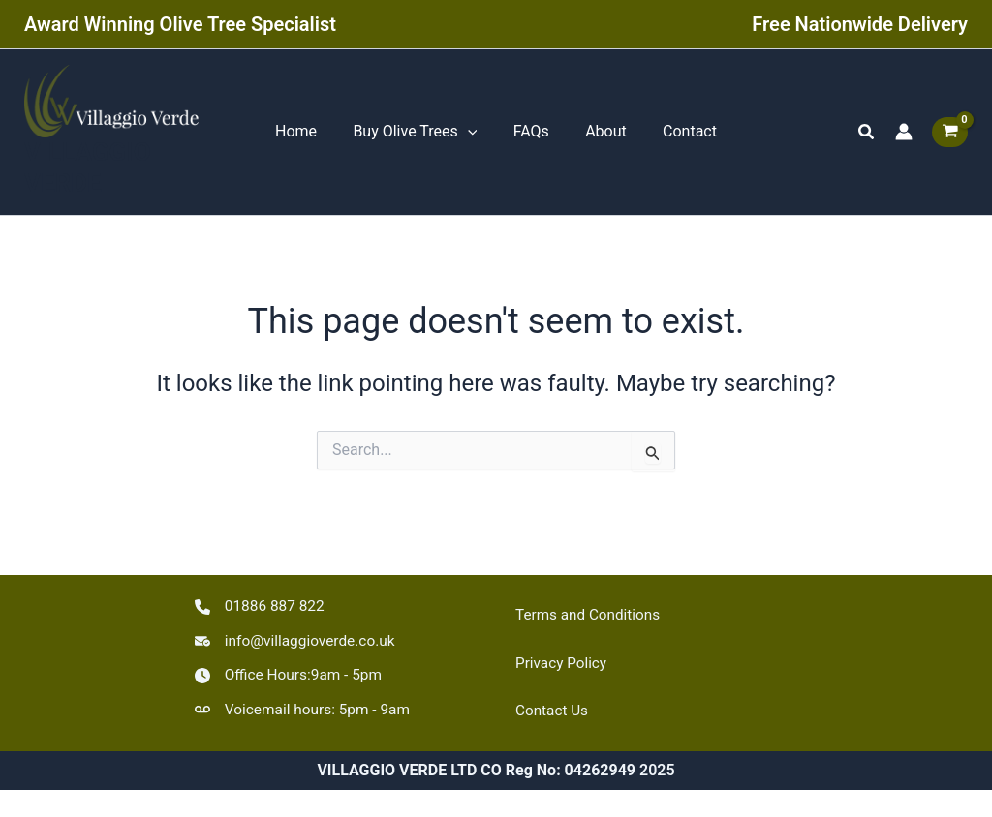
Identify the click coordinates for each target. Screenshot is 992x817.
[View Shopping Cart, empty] (950, 134)
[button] (867, 134)
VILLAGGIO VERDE (87, 172)
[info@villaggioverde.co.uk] (298, 638)
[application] (472, 134)
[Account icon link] (904, 134)
